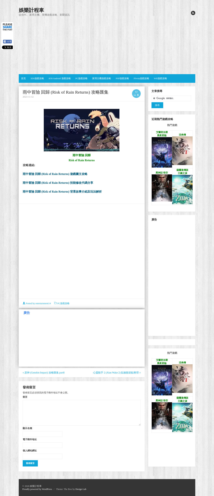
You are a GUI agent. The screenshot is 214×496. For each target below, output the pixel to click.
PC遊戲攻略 (81, 78)
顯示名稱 (27, 428)
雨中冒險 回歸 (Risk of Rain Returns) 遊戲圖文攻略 (55, 173)
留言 (25, 396)
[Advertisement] (107, 45)
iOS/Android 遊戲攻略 (60, 78)
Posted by (37, 303)
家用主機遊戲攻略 (101, 78)
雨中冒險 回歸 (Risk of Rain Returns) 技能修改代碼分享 (58, 182)
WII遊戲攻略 (160, 78)
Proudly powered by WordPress (37, 489)
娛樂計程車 (31, 10)
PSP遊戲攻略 (122, 78)
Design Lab (80, 489)
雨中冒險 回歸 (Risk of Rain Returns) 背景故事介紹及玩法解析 (62, 191)
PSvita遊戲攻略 (141, 78)
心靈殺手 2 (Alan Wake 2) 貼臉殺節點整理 (117, 372)
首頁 (23, 78)
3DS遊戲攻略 (37, 78)
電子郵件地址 (30, 439)
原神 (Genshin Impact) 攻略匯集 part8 (43, 372)
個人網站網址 (30, 450)
